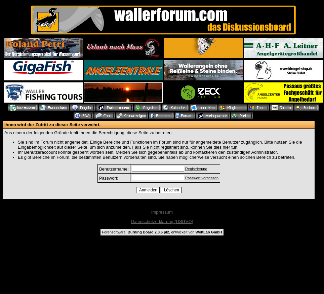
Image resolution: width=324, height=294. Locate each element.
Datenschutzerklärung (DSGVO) (162, 221)
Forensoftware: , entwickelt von (162, 232)
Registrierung (196, 169)
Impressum (162, 212)
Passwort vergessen (201, 178)
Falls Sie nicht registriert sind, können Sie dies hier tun (184, 147)
